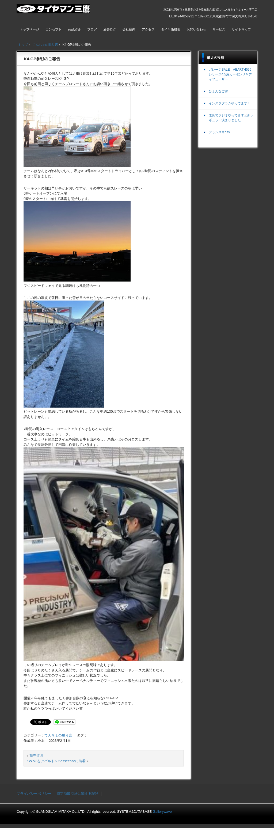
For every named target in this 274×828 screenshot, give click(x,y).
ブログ (92, 29)
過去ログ (109, 29)
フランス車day (219, 132)
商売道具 (36, 756)
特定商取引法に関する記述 (77, 794)
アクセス (148, 29)
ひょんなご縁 (218, 91)
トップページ (29, 29)
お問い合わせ (196, 29)
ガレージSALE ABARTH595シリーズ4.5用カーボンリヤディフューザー (230, 74)
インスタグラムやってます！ (229, 103)
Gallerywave (162, 812)
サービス (218, 29)
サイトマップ (241, 29)
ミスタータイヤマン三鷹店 (54, 11)
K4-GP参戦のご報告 (42, 58)
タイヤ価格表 (170, 29)
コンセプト (53, 29)
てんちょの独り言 (58, 735)
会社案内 (129, 29)
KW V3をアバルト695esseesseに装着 (56, 761)
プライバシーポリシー (34, 794)
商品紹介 (74, 29)
